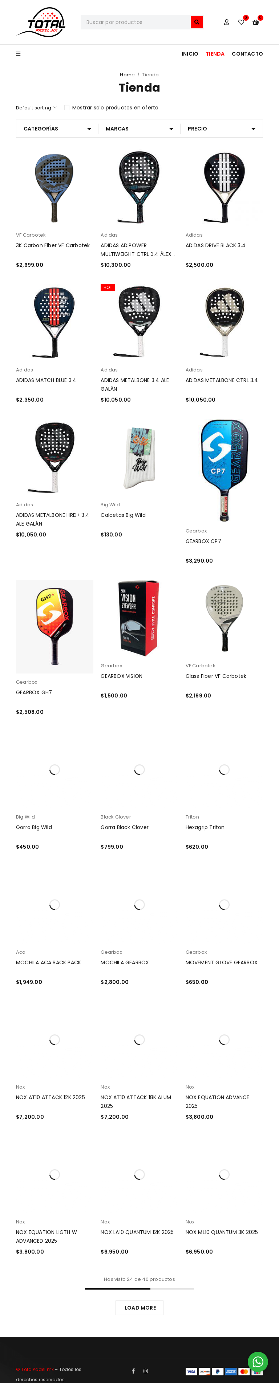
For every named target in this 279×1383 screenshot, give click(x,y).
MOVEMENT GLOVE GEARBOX (222, 962)
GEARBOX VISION (121, 676)
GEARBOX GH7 (34, 692)
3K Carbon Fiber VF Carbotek (53, 245)
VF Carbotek (31, 235)
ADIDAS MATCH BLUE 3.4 (46, 380)
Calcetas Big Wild (123, 515)
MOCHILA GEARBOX (125, 962)
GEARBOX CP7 (203, 541)
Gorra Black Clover (125, 827)
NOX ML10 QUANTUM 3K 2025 (222, 1232)
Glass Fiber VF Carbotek (216, 676)
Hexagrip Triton (205, 827)
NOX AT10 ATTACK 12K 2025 (50, 1097)
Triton (192, 816)
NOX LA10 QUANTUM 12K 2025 (137, 1232)
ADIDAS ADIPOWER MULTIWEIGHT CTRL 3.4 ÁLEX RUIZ (136, 254)
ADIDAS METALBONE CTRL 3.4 (222, 380)
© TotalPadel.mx (35, 1369)
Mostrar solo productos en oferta (115, 107)
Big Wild (110, 504)
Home (127, 74)
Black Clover (116, 816)
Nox (20, 1087)
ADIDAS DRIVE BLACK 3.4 (216, 245)
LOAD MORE (140, 1307)
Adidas (109, 235)
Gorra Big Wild (34, 827)
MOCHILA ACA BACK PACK (48, 962)
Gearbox (196, 530)
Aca (21, 952)
